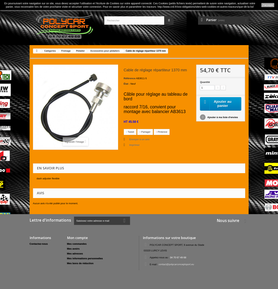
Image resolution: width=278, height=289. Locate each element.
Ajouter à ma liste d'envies (222, 117)
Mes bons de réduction (80, 263)
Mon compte (77, 237)
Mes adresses (75, 253)
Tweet (130, 131)
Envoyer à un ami (139, 139)
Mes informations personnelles (85, 258)
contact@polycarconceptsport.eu (176, 264)
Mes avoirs (73, 248)
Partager (145, 131)
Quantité (205, 82)
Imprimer (134, 145)
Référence (130, 78)
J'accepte (267, 5)
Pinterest (161, 131)
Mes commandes (77, 243)
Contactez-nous (39, 243)
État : (127, 83)
